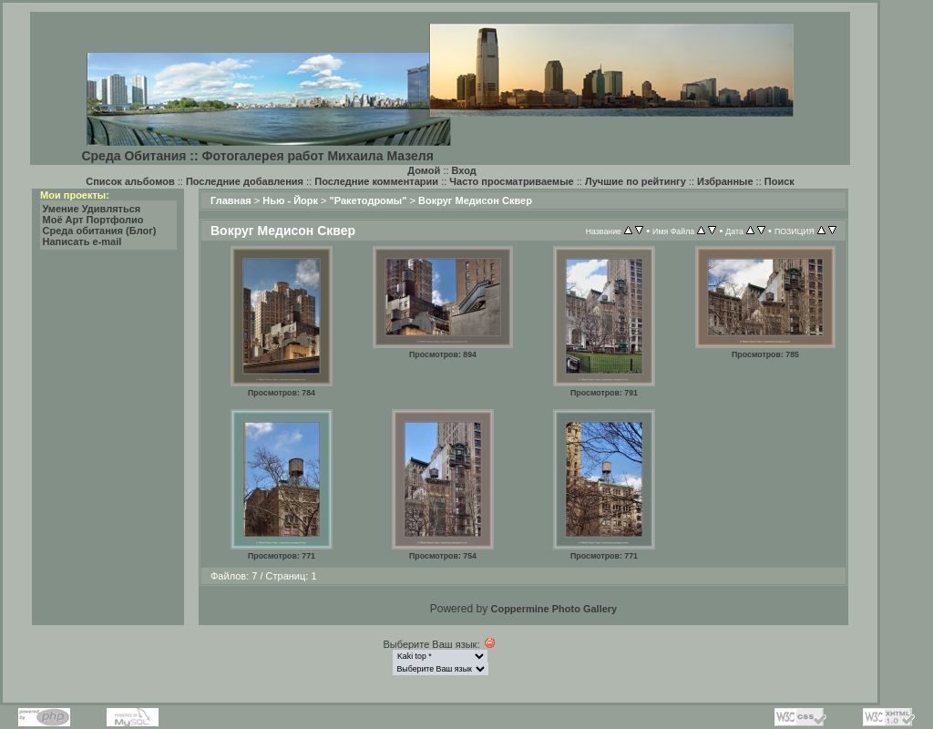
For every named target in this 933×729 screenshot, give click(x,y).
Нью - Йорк (290, 200)
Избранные (725, 181)
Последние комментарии (376, 181)
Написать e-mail (82, 241)
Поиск (779, 181)
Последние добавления (244, 181)
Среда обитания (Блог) (100, 230)
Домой (423, 170)
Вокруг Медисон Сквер (475, 200)
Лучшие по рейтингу (635, 181)
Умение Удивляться (92, 208)
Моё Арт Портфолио (93, 219)
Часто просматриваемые (511, 181)
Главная (230, 200)
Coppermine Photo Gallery (553, 608)
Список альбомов (130, 181)
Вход (464, 170)
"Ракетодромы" (368, 200)
